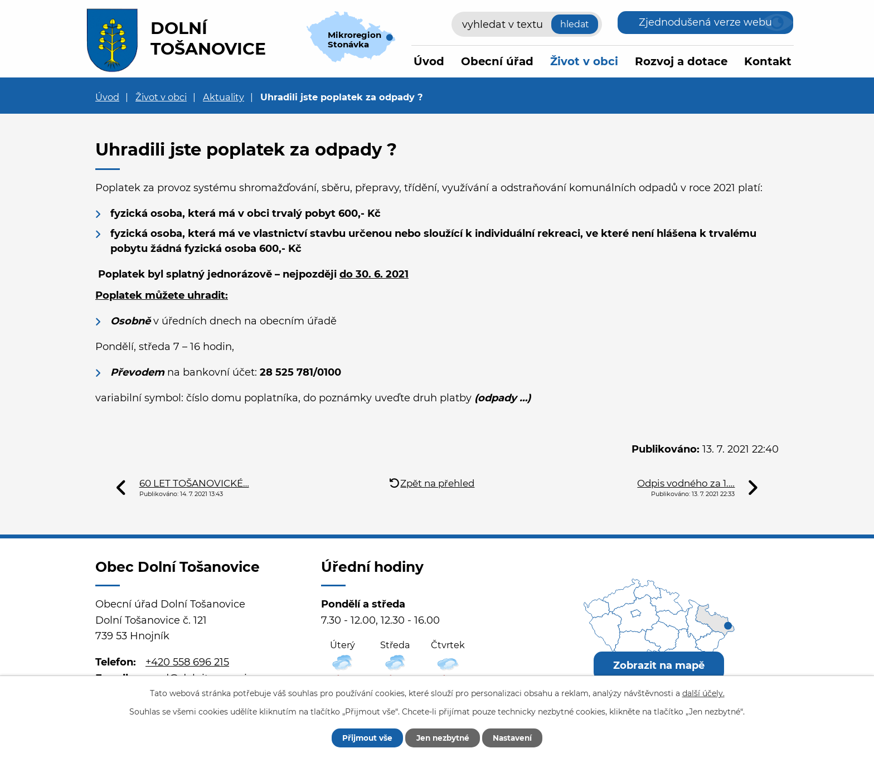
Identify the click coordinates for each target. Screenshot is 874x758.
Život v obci (584, 61)
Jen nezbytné (442, 737)
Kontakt (768, 61)
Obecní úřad (497, 61)
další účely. (703, 693)
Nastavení (516, 737)
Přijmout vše (363, 737)
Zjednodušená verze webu (705, 22)
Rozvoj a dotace (681, 61)
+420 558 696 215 (187, 662)
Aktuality (223, 97)
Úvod (429, 61)
